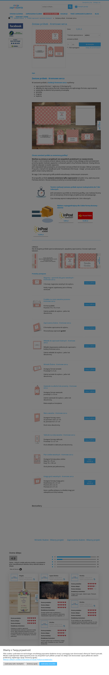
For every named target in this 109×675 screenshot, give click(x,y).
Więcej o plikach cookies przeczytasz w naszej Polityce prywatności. (27, 659)
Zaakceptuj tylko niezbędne (14, 664)
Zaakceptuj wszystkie (48, 664)
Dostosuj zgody (32, 664)
